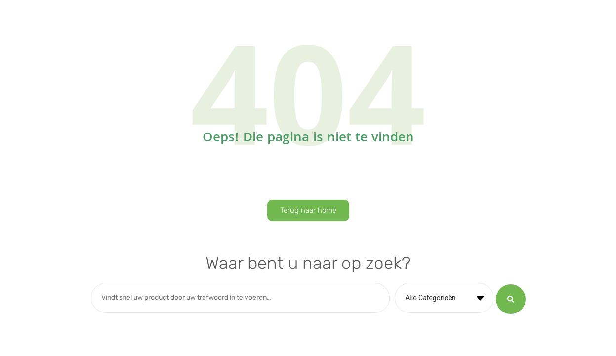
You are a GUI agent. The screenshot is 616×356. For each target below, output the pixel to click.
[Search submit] (511, 298)
